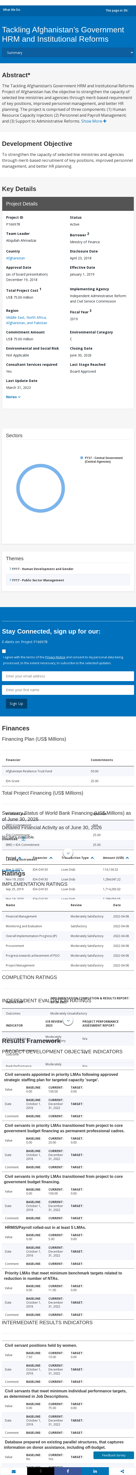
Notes (11, 396)
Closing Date (81, 348)
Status (76, 217)
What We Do (11, 10)
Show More (93, 121)
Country (13, 251)
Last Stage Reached (87, 364)
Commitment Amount (25, 332)
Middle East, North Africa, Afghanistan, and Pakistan (26, 320)
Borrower (79, 234)
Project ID (14, 217)
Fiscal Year (80, 311)
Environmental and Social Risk (32, 348)
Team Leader (18, 233)
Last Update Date (21, 380)
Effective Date (82, 267)
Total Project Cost (23, 290)
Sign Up (16, 703)
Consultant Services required (31, 364)
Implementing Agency (89, 289)
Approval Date (18, 267)
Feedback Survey (113, 1455)
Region (12, 310)
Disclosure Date (84, 251)
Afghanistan (15, 258)
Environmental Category (91, 332)
